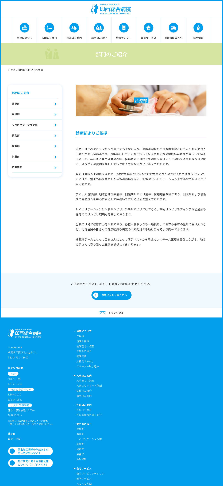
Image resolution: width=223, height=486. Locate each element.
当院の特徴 (82, 341)
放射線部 (17, 167)
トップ (12, 70)
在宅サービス (84, 468)
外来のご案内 (84, 404)
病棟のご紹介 (84, 390)
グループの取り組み (87, 366)
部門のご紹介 (25, 70)
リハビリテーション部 (24, 124)
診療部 (16, 103)
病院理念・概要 (85, 346)
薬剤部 (16, 135)
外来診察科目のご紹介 (89, 415)
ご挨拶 (80, 336)
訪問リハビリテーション (90, 473)
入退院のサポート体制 (89, 385)
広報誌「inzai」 (85, 361)
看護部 (16, 114)
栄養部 (16, 156)
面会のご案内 (84, 395)
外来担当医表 (84, 410)
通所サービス (84, 478)
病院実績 (81, 356)
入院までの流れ (85, 380)
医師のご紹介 (84, 351)
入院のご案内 (84, 375)
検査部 (16, 146)
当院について (84, 331)
